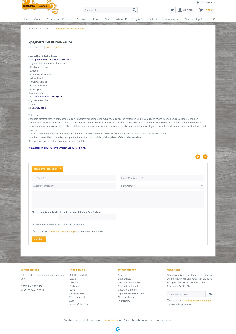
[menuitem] (110, 11)
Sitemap (73, 282)
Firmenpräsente (126, 297)
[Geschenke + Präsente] (60, 19)
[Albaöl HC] (122, 19)
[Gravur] (38, 19)
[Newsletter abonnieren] (210, 294)
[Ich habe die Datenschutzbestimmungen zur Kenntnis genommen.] (33, 231)
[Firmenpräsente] (170, 19)
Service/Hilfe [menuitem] (205, 2)
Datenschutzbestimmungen (62, 231)
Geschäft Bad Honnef (129, 282)
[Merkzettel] (172, 10)
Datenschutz (124, 278)
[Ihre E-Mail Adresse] (186, 294)
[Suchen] (134, 10)
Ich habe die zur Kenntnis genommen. (68, 231)
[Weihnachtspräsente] (196, 19)
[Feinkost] (152, 19)
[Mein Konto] (186, 10)
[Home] (26, 19)
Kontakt (73, 289)
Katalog (73, 278)
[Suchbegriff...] (110, 10)
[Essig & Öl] (137, 19)
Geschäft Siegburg (127, 289)
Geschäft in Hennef (128, 286)
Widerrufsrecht (77, 297)
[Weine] (108, 19)
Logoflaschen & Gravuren (131, 293)
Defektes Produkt (78, 275)
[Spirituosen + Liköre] (88, 19)
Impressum (124, 300)
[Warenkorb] (206, 10)
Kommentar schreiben (47, 168)
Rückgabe (74, 286)
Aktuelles (122, 275)
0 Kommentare (54, 47)
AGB (71, 300)
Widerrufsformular (79, 304)
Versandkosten (77, 293)
